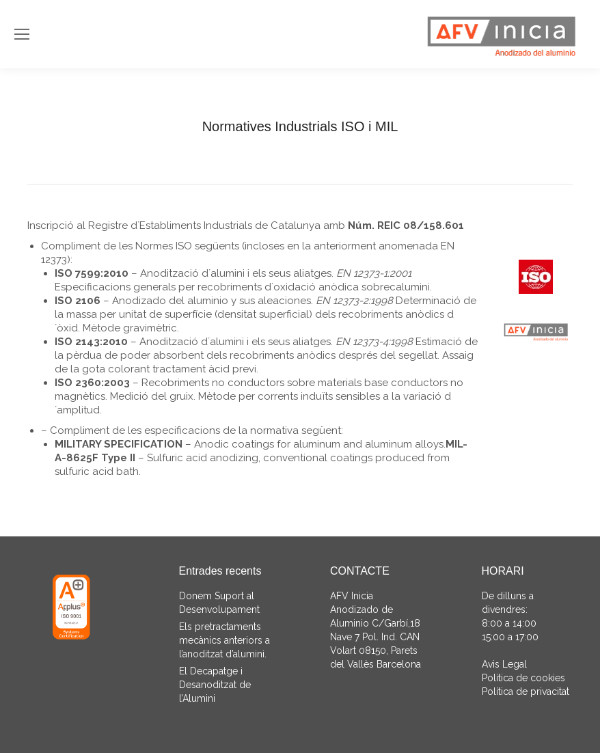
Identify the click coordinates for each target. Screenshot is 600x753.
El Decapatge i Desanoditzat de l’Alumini (215, 685)
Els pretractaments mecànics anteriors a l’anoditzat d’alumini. (224, 640)
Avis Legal (504, 664)
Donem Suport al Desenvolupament (219, 602)
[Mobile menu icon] (22, 34)
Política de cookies (523, 677)
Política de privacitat (525, 691)
